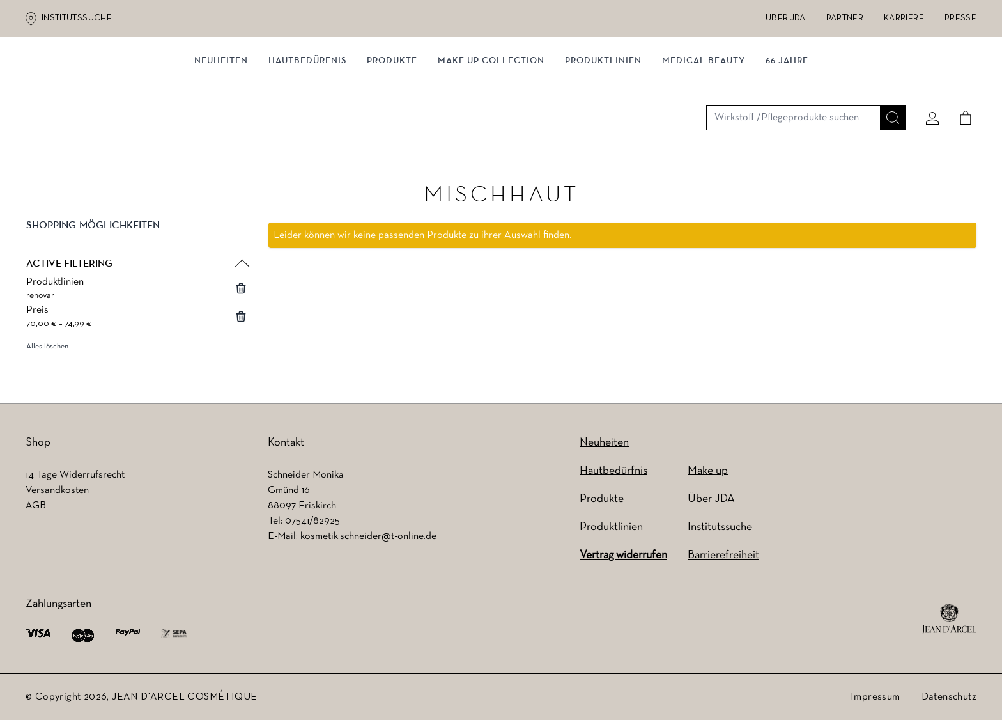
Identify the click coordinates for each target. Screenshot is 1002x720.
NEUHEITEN (221, 133)
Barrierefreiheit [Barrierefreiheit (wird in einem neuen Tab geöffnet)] (723, 555)
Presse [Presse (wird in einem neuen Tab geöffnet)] (960, 18)
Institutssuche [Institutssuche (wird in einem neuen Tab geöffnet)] (77, 18)
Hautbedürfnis (307, 133)
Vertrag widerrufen (623, 555)
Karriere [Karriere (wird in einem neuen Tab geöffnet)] (904, 18)
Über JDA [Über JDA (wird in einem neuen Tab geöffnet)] (786, 18)
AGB (36, 505)
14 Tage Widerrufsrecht (75, 475)
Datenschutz (948, 697)
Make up (708, 471)
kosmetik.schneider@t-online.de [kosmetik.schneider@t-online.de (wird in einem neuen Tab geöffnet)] (368, 536)
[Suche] (887, 81)
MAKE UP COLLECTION (491, 133)
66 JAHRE (787, 133)
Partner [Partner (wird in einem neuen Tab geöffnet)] (844, 18)
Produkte (392, 133)
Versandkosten (57, 490)
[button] (136, 239)
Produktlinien (603, 133)
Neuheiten (604, 442)
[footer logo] (949, 619)
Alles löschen (47, 350)
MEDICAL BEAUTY (703, 133)
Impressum (875, 697)
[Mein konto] (927, 81)
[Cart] (960, 81)
